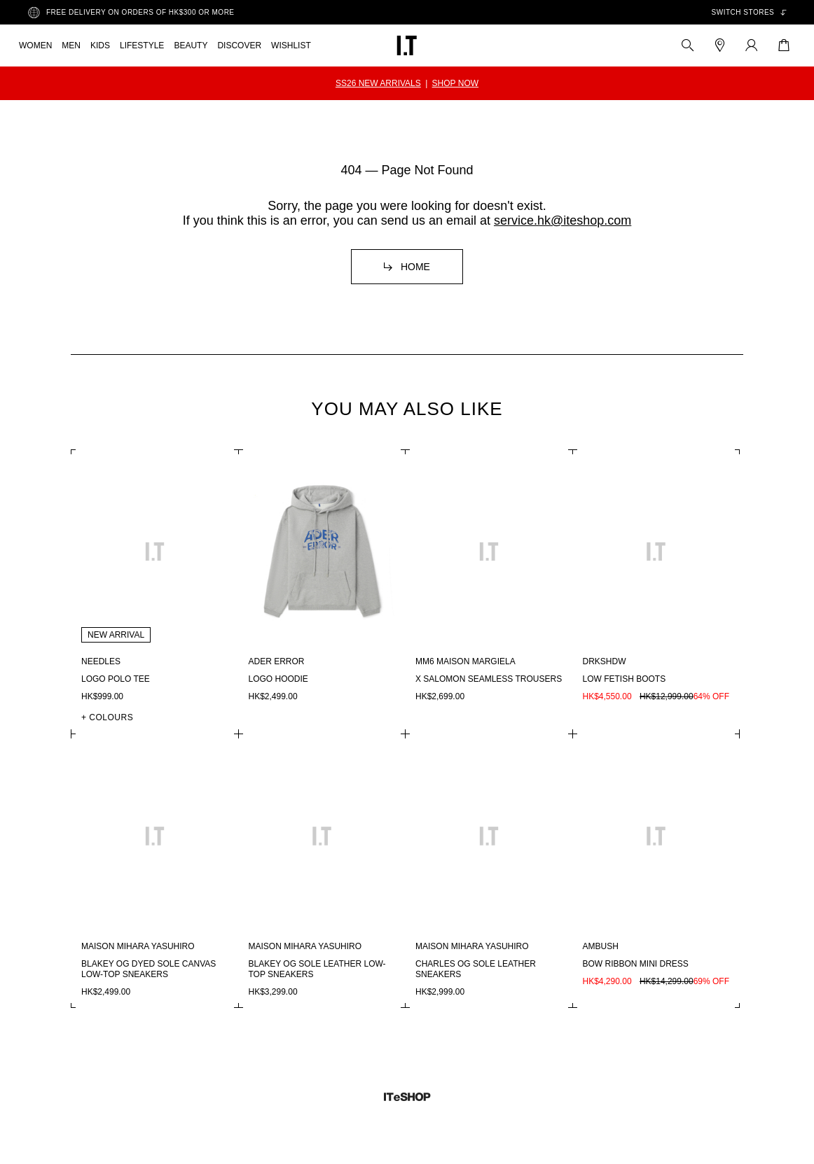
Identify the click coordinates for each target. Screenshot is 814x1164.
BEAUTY (190, 45)
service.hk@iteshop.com (562, 220)
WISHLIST (291, 45)
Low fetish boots (624, 679)
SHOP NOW (455, 83)
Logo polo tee (115, 679)
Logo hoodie (278, 679)
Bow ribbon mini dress (636, 964)
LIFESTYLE (142, 45)
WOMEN (35, 45)
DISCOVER (239, 45)
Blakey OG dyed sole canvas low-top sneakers (148, 969)
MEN (71, 45)
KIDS (100, 45)
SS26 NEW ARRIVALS (378, 83)
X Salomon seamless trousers (488, 679)
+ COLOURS (107, 717)
